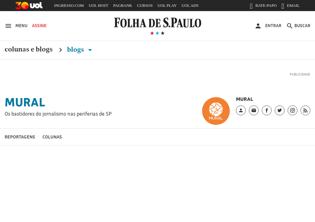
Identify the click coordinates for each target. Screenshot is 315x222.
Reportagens (20, 137)
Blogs (80, 49)
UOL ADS (189, 5)
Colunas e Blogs (29, 49)
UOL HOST (98, 5)
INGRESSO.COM (69, 5)
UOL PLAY (167, 5)
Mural (25, 102)
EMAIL (290, 7)
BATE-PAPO (263, 7)
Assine (39, 26)
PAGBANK (122, 5)
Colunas (52, 137)
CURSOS (145, 5)
